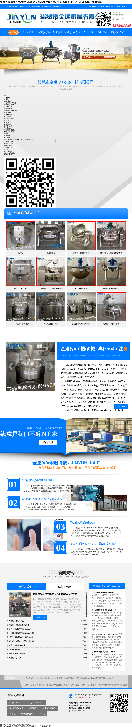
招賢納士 (28, 32)
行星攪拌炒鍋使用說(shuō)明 (20, 629)
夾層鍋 (6, 99)
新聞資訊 (58, 32)
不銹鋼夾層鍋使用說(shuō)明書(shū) (23, 633)
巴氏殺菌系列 (8, 147)
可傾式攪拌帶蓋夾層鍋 (10, 110)
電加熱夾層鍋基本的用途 (19, 625)
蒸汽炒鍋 (6, 120)
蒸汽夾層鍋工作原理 (17, 654)
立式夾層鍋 (7, 101)
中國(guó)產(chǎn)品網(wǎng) (110, 685)
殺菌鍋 (66, 685)
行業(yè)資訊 (64, 586)
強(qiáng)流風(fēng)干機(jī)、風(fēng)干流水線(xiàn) (19, 139)
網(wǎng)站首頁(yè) (14, 33)
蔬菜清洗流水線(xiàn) (10, 143)
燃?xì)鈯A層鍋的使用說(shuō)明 (22, 641)
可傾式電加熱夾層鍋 (10, 103)
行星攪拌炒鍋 (8, 126)
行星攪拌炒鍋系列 (9, 118)
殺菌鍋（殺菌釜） (9, 132)
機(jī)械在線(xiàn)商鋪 (89, 678)
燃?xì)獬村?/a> (8, 122)
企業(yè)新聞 (26, 586)
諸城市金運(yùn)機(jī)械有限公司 (66, 678)
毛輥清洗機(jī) (8, 145)
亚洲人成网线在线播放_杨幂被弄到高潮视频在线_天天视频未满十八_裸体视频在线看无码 (51, 2)
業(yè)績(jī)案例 (16, 708)
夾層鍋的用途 (14, 649)
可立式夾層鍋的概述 (17, 645)
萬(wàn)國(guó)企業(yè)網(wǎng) (38, 678)
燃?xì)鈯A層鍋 (8, 112)
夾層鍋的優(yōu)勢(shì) (18, 621)
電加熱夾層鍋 (8, 114)
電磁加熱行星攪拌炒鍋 (10, 130)
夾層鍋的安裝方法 (16, 658)
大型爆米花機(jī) (8, 141)
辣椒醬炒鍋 (7, 128)
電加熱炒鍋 (7, 124)
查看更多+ (121, 406)
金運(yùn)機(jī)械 (56, 685)
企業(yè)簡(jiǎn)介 (44, 33)
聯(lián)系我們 (108, 6)
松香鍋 (6, 149)
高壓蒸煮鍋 (7, 135)
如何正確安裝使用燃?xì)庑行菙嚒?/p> (107, 640)
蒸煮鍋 (6, 133)
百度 (125, 685)
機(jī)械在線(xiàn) (106, 678)
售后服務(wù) (88, 33)
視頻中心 (103, 32)
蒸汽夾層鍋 (7, 116)
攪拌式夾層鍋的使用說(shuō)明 (21, 637)
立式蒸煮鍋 (7, 137)
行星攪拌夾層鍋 (8, 106)
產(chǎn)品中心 (73, 33)
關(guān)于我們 (95, 6)
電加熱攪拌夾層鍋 (9, 105)
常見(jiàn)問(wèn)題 (107, 586)
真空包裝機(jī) (8, 151)
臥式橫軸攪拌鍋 (8, 108)
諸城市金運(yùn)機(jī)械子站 (36, 685)
